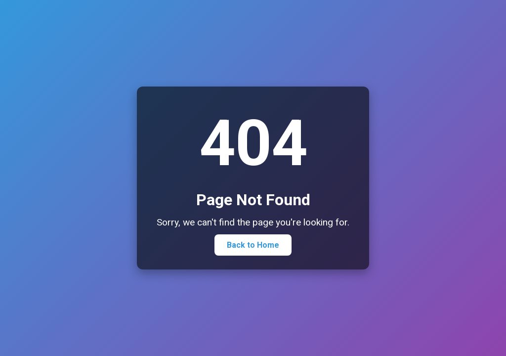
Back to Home (253, 245)
